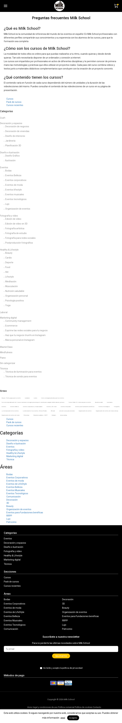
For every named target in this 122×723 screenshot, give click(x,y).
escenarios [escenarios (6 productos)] (109, 402)
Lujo (7, 204)
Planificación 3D (13, 145)
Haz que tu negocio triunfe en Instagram (25, 335)
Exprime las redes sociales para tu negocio (26, 330)
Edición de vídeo (13, 219)
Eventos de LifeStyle (16, 484)
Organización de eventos (17, 208)
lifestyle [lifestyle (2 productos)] (53, 411)
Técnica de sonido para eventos (21, 376)
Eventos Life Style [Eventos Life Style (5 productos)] (52, 406)
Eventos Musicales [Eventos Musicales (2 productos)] (66, 406)
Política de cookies (83, 707)
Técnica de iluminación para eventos (23, 371)
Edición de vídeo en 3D (16, 223)
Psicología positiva (14, 300)
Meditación (10, 281)
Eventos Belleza (13, 175)
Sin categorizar (7, 363)
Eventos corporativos (15, 180)
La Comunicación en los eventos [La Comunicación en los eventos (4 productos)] (10, 411)
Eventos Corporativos (17, 477)
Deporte (9, 262)
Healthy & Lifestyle (9, 249)
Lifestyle (9, 276)
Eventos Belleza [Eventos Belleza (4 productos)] (14, 406)
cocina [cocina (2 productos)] (35, 398)
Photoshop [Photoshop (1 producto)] (26, 415)
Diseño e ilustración (9, 152)
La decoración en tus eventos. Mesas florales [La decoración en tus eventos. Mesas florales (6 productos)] (35, 411)
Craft (2, 118)
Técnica (4, 368)
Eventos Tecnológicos (17, 493)
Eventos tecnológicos (16, 199)
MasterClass (6, 347)
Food (7, 267)
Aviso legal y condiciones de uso (42, 707)
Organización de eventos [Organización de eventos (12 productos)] (85, 411)
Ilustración (10, 160)
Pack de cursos (13, 102)
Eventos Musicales (15, 490)
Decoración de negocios (17, 126)
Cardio (8, 257)
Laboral (3, 312)
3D (7, 503)
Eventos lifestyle (13, 189)
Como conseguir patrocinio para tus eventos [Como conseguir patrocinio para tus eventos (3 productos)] (52, 398)
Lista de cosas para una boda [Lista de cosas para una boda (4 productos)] (67, 411)
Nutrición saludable (14, 291)
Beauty (8, 253)
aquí (63, 717)
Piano (3, 357)
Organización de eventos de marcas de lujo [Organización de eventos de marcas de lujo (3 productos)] (107, 411)
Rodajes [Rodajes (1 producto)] (54, 415)
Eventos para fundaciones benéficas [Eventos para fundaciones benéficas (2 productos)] (84, 406)
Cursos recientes (14, 105)
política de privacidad (72, 668)
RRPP (9, 515)
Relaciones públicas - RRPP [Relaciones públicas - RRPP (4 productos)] (40, 415)
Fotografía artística (14, 228)
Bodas (8, 170)
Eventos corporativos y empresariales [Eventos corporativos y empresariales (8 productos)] (32, 406)
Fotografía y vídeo (9, 215)
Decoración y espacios (11, 123)
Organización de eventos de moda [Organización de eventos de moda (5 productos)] (10, 415)
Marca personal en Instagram (20, 340)
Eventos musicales (14, 194)
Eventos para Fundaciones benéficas (24, 512)
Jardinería (10, 140)
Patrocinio (11, 522)
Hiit (6, 272)
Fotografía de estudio (16, 233)
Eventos (4, 167)
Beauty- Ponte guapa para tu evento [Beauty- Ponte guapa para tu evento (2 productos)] (11, 398)
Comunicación (13, 496)
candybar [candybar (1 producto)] (27, 398)
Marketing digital (8, 317)
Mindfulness (6, 352)
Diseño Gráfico (12, 155)
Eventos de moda (14, 185)
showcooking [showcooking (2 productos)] (63, 415)
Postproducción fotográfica (19, 242)
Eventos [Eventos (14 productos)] (4, 406)
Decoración (12, 500)
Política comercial (66, 707)
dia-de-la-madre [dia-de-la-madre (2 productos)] (99, 402)
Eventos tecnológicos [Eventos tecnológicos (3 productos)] (104, 406)
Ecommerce (11, 325)
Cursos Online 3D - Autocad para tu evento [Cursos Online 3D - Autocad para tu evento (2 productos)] (80, 402)
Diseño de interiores (15, 136)
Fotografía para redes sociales (20, 238)
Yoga (7, 305)
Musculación (11, 286)
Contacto (97, 707)
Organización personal (16, 296)
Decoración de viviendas (17, 131)
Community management (18, 321)
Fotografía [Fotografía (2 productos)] (116, 406)
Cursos (9, 99)
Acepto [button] (73, 717)
